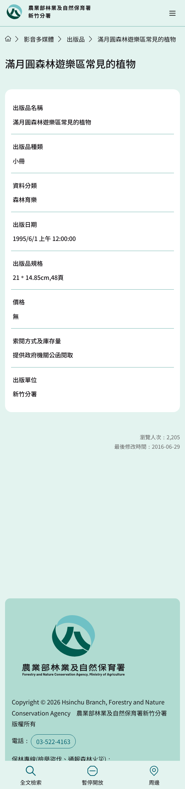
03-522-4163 (53, 741)
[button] (172, 13)
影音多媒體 (39, 39)
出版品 (76, 39)
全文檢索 (31, 776)
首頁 (8, 39)
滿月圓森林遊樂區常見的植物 (137, 39)
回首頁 (48, 11)
